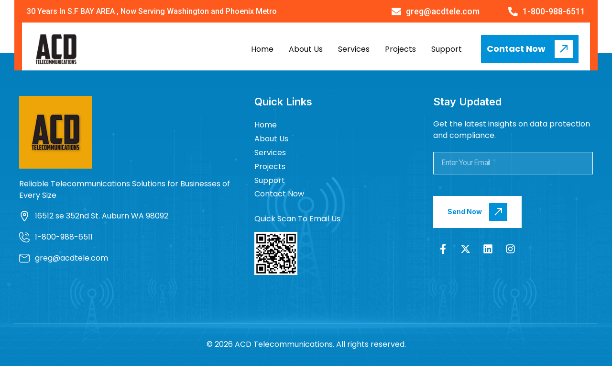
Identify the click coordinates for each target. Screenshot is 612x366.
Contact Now (279, 193)
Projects (400, 49)
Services (354, 49)
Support (446, 49)
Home (262, 49)
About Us (306, 49)
